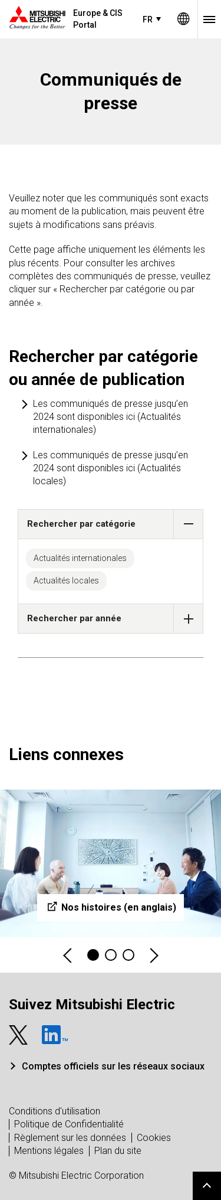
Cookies (154, 1137)
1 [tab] (93, 955)
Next (153, 955)
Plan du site (117, 1150)
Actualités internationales (80, 558)
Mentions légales (49, 1150)
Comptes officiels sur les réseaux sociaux (113, 1066)
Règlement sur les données (70, 1137)
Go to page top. (207, 1186)
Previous (68, 955)
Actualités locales (66, 580)
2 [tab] (111, 955)
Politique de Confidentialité (69, 1124)
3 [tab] (128, 955)
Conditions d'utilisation (54, 1111)
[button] (188, 524)
